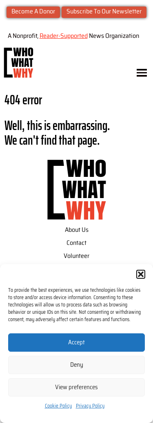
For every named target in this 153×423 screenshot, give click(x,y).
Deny (76, 365)
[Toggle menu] (141, 73)
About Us (77, 230)
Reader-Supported (64, 36)
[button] (141, 274)
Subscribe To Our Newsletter (104, 11)
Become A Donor (33, 11)
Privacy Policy (90, 405)
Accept (76, 342)
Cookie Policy (58, 405)
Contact (76, 243)
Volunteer (76, 256)
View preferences (76, 387)
